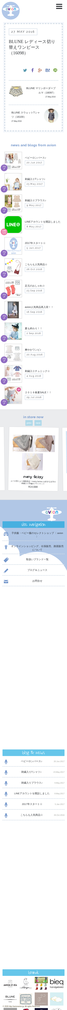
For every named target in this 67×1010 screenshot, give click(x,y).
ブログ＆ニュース (25, 570)
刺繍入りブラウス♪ (33, 631)
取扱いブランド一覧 (26, 560)
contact (33, 912)
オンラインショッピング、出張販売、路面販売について (33, 548)
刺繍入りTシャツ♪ (33, 620)
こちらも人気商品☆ (33, 663)
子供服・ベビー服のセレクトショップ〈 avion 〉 (33, 534)
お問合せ (22, 581)
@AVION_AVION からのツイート (20, 765)
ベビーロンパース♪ (33, 609)
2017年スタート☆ (33, 652)
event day (14, 993)
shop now (33, 921)
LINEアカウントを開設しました (33, 641)
